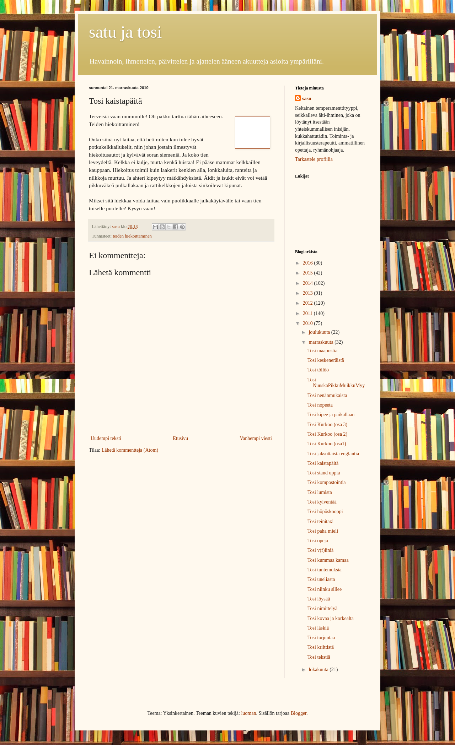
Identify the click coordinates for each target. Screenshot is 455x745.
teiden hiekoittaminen (132, 236)
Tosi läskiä (318, 628)
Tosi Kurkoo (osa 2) (327, 434)
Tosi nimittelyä (322, 608)
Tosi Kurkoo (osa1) (326, 443)
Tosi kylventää (322, 502)
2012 (308, 303)
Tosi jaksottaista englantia (333, 453)
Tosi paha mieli (322, 531)
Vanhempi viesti (256, 438)
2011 (308, 313)
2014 (308, 283)
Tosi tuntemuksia (324, 569)
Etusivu (180, 438)
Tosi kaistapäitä (322, 463)
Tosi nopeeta (320, 405)
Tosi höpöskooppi (325, 511)
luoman (248, 713)
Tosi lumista (319, 492)
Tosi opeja (317, 540)
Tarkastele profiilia (314, 159)
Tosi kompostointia (326, 482)
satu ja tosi (125, 31)
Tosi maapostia (322, 350)
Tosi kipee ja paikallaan (330, 414)
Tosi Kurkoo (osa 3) (327, 424)
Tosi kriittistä (320, 647)
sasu (306, 98)
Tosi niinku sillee (324, 589)
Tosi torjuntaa (321, 637)
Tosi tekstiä (318, 657)
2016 (308, 263)
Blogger (298, 713)
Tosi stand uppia (323, 472)
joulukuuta (320, 332)
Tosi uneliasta (321, 579)
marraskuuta (321, 342)
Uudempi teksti (106, 438)
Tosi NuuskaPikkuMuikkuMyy (336, 382)
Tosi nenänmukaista (327, 395)
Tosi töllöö (318, 369)
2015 (308, 273)
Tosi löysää (318, 599)
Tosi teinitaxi (320, 521)
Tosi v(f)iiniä (320, 550)
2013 (308, 293)
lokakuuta (319, 669)
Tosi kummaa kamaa (328, 560)
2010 (308, 323)
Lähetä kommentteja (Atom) (130, 450)
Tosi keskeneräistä (325, 360)
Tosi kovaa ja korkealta (330, 618)
